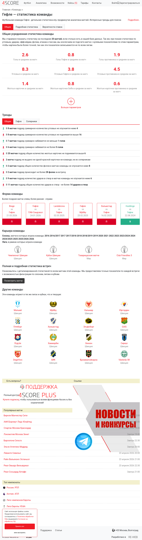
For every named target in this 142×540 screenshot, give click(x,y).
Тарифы (84, 3)
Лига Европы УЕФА (14, 506)
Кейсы (72, 3)
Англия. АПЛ (11, 494)
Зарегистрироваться (130, 3)
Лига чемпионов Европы (17, 500)
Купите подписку (11, 399)
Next (136, 418)
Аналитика (41, 3)
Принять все (19, 526)
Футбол (27, 3)
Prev (76, 418)
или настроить (19, 533)
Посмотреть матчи (13, 281)
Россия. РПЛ (11, 487)
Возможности (57, 3)
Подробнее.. (134, 20)
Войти (115, 3)
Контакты (97, 3)
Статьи (58, 530)
